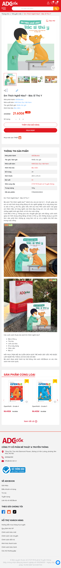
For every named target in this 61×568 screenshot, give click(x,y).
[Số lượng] (19, 119)
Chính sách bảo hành (9, 547)
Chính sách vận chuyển (10, 536)
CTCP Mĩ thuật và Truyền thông (43, 184)
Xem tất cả (30, 421)
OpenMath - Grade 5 (39, 406)
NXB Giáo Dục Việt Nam (23, 102)
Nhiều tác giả (21, 105)
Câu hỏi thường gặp (9, 551)
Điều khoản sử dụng (9, 489)
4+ (32, 180)
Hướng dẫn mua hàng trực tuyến (13, 525)
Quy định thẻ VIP (8, 528)
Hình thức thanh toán (9, 543)
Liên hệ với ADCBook (9, 500)
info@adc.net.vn (11, 461)
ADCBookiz (19, 99)
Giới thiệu (5, 485)
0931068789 (9, 457)
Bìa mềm (17, 108)
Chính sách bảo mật (9, 532)
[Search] (56, 8)
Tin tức (4, 493)
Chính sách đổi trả (8, 540)
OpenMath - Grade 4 (11, 406)
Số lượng (7, 119)
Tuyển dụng (6, 497)
